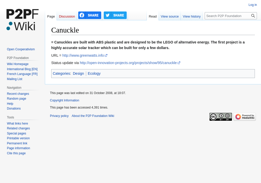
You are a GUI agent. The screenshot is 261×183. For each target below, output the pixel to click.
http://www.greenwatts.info (83, 55)
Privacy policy (59, 116)
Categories (61, 73)
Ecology (94, 73)
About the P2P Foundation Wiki (93, 116)
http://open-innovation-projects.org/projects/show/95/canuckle (128, 63)
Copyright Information (64, 100)
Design (78, 73)
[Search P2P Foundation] (231, 15)
